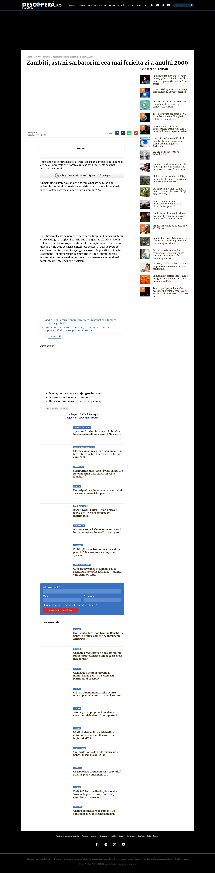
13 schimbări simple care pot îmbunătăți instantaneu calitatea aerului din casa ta (97, 434)
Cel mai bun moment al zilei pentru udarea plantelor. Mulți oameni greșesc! (97, 695)
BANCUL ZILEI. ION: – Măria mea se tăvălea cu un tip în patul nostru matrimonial (95, 514)
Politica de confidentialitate (78, 606)
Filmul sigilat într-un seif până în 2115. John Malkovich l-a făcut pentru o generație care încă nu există (170, 81)
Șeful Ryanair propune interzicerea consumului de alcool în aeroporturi (95, 715)
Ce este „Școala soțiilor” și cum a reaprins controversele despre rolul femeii (170, 266)
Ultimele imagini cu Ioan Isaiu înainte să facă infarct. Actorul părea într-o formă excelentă (97, 455)
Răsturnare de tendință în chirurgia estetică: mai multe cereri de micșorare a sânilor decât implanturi (168, 254)
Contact (140, 837)
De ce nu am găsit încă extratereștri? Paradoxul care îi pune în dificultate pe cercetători (170, 130)
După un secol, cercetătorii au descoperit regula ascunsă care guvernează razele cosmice (169, 216)
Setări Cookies (152, 837)
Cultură (92, 6)
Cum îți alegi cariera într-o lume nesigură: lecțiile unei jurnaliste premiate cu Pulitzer (169, 279)
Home (29, 58)
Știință (81, 6)
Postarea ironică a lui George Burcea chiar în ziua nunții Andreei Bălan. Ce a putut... (98, 532)
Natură (102, 6)
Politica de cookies (89, 837)
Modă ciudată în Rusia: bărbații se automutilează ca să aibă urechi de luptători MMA (94, 736)
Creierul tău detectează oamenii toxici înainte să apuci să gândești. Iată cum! (169, 105)
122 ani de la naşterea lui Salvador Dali (166, 153)
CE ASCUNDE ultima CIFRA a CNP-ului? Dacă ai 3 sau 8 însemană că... (97, 774)
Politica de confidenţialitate (68, 837)
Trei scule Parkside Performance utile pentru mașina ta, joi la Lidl (96, 755)
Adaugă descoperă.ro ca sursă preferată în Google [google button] (82, 177)
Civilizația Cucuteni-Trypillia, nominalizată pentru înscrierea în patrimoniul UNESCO (93, 676)
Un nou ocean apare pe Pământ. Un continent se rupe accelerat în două (94, 813)
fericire (54, 409)
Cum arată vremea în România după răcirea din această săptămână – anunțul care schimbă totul (97, 572)
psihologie (63, 409)
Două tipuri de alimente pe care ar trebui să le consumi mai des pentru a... (97, 493)
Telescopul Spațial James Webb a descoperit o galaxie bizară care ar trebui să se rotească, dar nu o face (170, 292)
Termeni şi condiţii (107, 837)
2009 (48, 409)
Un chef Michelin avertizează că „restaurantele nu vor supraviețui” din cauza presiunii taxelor (76, 330)
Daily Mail (54, 337)
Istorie (129, 6)
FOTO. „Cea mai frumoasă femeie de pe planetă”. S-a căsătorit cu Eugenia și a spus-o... (96, 553)
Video (139, 6)
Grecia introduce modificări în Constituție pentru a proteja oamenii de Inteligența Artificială (98, 637)
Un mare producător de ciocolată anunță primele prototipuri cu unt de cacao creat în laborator (97, 657)
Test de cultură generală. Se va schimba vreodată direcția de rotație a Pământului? (169, 118)
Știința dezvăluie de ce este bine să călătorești (169, 227)
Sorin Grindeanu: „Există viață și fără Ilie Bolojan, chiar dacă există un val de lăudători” (97, 474)
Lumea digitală (116, 6)
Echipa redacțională (126, 837)
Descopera (32, 133)
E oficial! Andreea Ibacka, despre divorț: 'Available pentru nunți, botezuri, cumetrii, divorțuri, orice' (97, 795)
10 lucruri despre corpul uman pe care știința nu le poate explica (170, 91)
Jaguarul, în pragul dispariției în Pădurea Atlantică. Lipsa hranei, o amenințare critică (170, 241)
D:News (72, 6)
